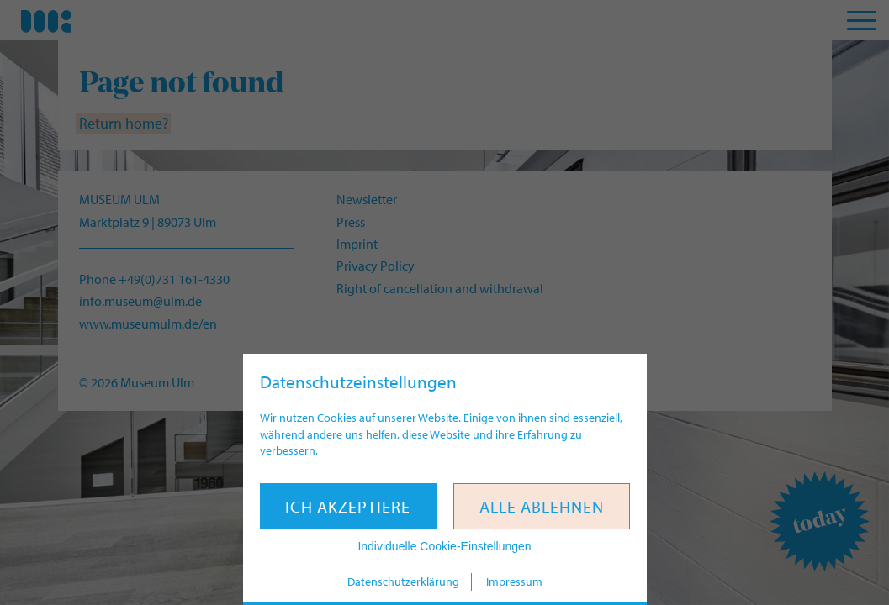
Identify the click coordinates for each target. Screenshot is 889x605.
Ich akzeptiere (347, 506)
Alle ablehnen (541, 506)
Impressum (514, 581)
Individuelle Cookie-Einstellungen (444, 546)
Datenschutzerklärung (403, 581)
